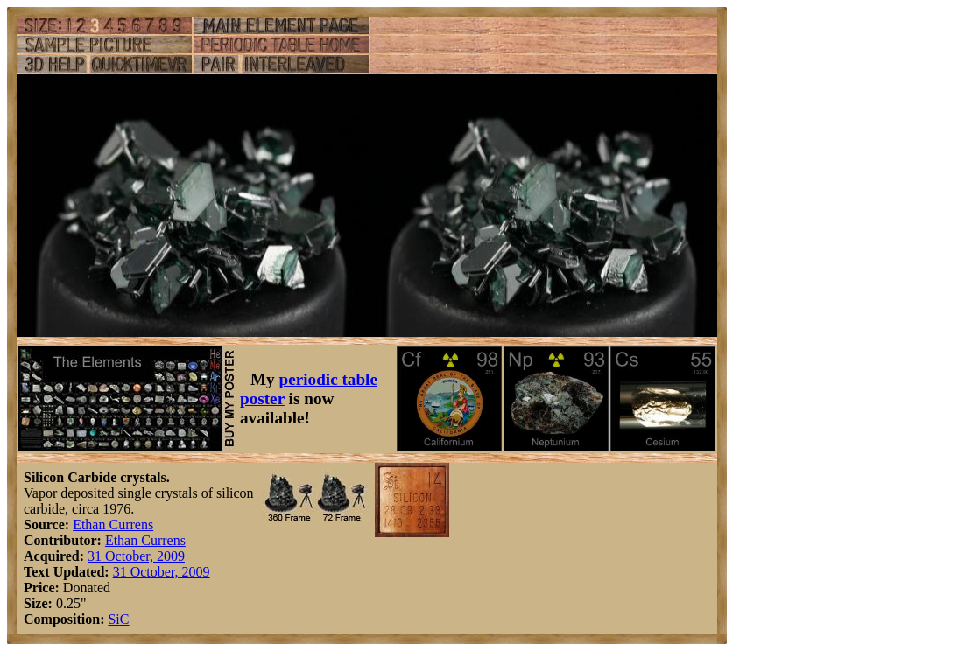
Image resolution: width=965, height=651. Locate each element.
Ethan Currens (113, 524)
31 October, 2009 (136, 556)
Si (113, 619)
